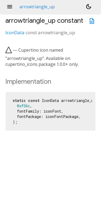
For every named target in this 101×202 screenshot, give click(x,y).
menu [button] (9, 6)
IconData (15, 32)
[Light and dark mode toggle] (88, 6)
